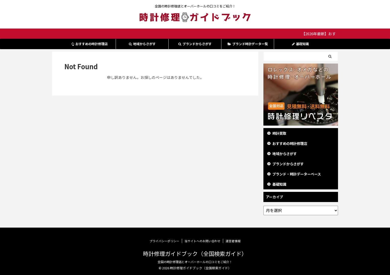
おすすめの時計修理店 (89, 43)
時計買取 (279, 133)
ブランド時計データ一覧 (248, 43)
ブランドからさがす (195, 43)
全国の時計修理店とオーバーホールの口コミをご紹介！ (195, 262)
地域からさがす (142, 43)
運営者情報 (233, 241)
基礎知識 (300, 43)
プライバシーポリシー (164, 241)
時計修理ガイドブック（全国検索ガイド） (195, 253)
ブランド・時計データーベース (296, 173)
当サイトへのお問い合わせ (202, 241)
